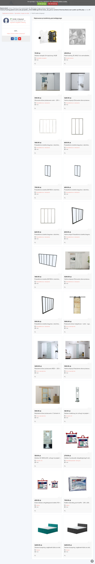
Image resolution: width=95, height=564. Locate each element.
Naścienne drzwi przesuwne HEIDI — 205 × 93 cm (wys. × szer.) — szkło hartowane (48, 368)
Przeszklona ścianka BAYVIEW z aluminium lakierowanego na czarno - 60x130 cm (48, 190)
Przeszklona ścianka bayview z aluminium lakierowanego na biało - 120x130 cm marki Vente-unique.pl (48, 234)
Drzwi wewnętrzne (70, 326)
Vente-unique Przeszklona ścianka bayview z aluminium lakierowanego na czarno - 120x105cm (78, 234)
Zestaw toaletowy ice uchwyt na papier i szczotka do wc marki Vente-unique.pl (78, 413)
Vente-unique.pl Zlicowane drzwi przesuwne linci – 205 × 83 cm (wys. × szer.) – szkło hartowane (78, 100)
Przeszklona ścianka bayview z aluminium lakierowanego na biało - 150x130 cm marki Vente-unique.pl (48, 145)
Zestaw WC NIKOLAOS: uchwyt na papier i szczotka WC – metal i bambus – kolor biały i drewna (48, 458)
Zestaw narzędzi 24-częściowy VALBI (46, 55)
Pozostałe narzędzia (41, 58)
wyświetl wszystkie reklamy (18, 22)
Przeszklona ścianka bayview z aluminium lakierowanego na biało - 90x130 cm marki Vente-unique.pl (78, 145)
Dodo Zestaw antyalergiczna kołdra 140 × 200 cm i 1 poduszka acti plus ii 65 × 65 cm (48, 503)
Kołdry (38, 505)
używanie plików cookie (60, 1)
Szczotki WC (69, 416)
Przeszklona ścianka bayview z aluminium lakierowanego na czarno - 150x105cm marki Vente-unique (48, 324)
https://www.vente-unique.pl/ (16, 33)
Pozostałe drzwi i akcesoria (43, 103)
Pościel (38, 550)
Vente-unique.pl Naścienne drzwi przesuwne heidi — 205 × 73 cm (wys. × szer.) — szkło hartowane (78, 368)
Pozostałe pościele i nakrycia (73, 460)
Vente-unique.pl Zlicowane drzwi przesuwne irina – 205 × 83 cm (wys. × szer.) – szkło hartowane (78, 279)
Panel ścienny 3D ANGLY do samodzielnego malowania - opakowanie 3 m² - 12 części (78, 55)
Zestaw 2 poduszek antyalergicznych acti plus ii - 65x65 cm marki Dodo (78, 458)
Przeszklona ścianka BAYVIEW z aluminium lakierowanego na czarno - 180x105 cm (48, 279)
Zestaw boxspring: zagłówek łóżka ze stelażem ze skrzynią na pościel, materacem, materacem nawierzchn (48, 547)
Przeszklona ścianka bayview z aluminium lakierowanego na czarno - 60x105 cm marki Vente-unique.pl (78, 190)
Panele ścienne (69, 58)
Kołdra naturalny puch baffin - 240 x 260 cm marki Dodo (78, 503)
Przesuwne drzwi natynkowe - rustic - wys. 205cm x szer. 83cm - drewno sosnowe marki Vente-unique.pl (78, 324)
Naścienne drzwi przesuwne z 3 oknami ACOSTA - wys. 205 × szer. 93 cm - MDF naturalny (48, 413)
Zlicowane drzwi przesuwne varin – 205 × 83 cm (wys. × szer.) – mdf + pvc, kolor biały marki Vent (48, 100)
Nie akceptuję (53, 3)
